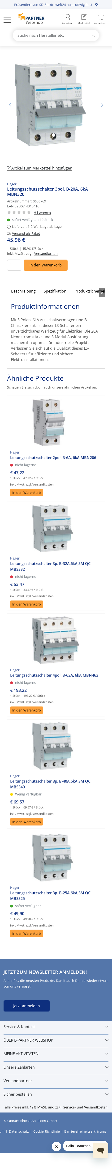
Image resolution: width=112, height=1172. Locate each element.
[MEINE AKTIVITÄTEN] (56, 1053)
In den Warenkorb (46, 265)
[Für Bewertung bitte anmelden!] (42, 212)
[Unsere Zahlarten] (56, 1067)
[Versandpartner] (56, 1080)
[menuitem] (84, 19)
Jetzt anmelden (26, 1005)
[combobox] (56, 35)
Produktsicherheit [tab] (90, 291)
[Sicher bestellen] (56, 1094)
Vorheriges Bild (10, 105)
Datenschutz (19, 1131)
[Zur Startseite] (29, 19)
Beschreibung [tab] (23, 291)
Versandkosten (46, 253)
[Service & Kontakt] (56, 1026)
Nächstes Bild (102, 105)
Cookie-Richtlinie (46, 1131)
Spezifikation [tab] (55, 291)
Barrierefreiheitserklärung (85, 1131)
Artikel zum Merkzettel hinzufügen (39, 168)
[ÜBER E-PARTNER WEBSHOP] (56, 1040)
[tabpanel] (56, 104)
